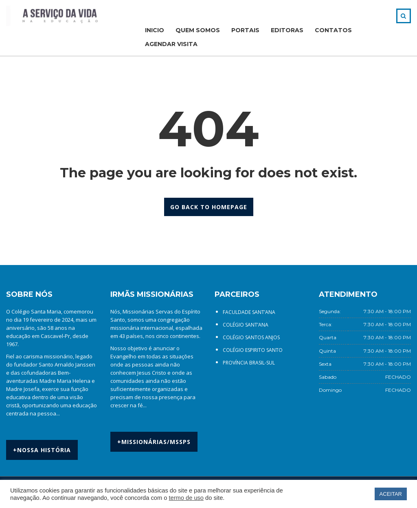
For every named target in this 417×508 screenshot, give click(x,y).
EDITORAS (287, 30)
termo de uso (186, 498)
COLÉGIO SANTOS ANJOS (251, 337)
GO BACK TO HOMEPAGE (208, 207)
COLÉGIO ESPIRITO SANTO (253, 350)
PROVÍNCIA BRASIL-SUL (249, 362)
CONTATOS (333, 30)
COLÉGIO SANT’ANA (245, 324)
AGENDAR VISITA (171, 44)
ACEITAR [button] (391, 494)
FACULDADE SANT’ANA (249, 312)
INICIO (154, 30)
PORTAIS (245, 30)
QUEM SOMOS (198, 30)
